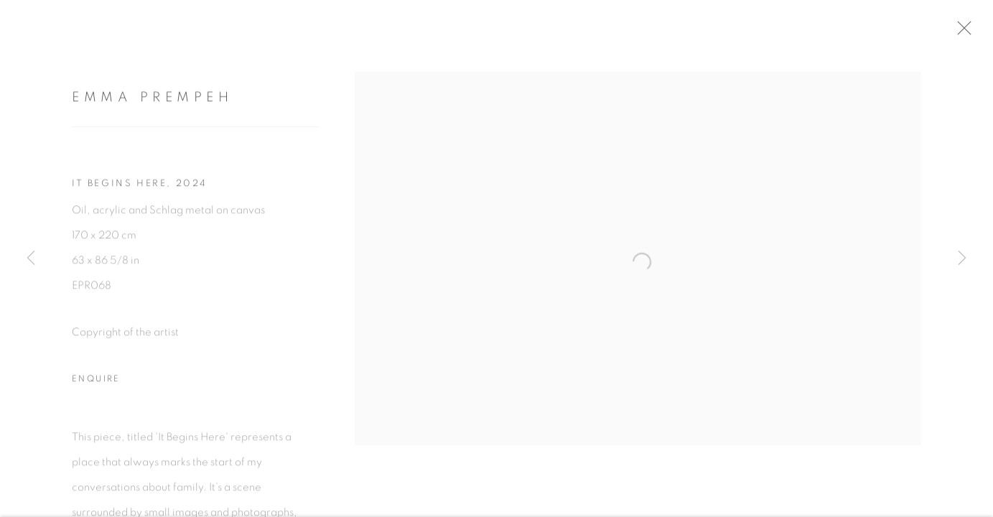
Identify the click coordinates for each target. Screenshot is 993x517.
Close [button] (967, 32)
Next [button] (962, 258)
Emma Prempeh (152, 100)
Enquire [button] (96, 382)
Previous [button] (31, 258)
